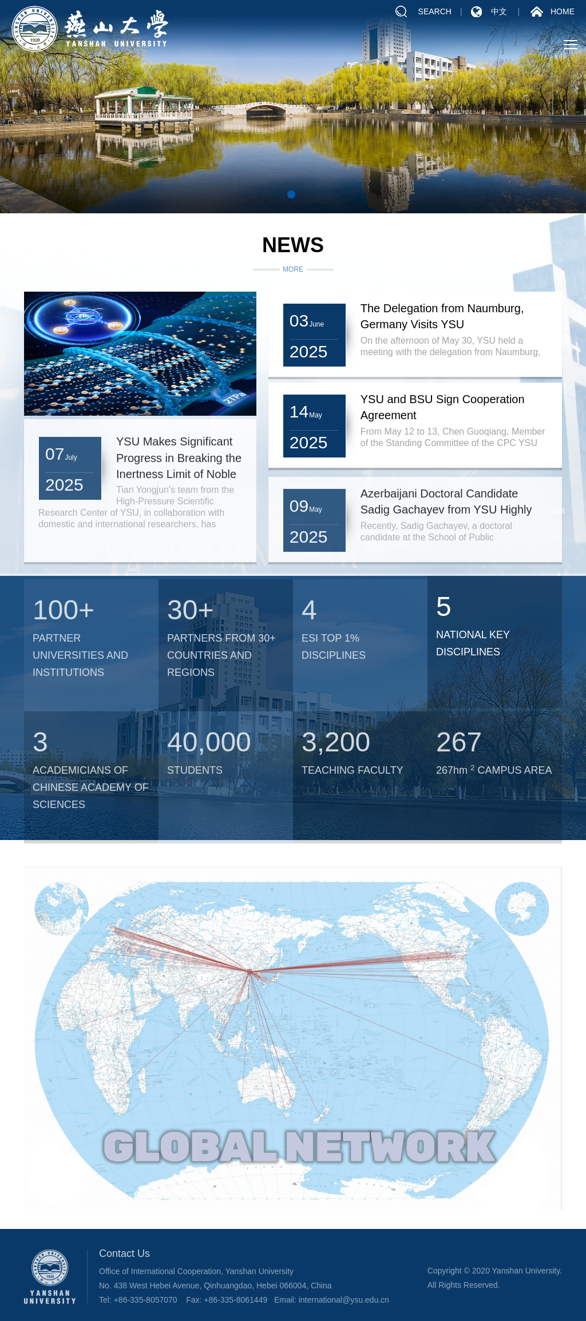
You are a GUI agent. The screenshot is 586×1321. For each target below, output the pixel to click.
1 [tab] (291, 194)
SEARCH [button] (435, 12)
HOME (563, 12)
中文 (499, 12)
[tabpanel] (293, 106)
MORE (293, 270)
